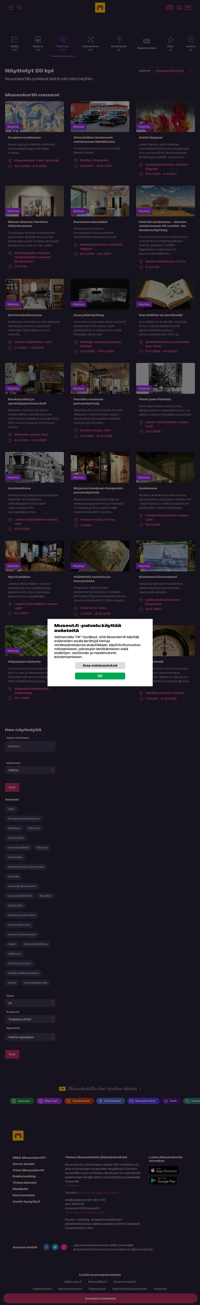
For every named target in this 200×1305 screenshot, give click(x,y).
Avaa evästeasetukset (100, 665)
